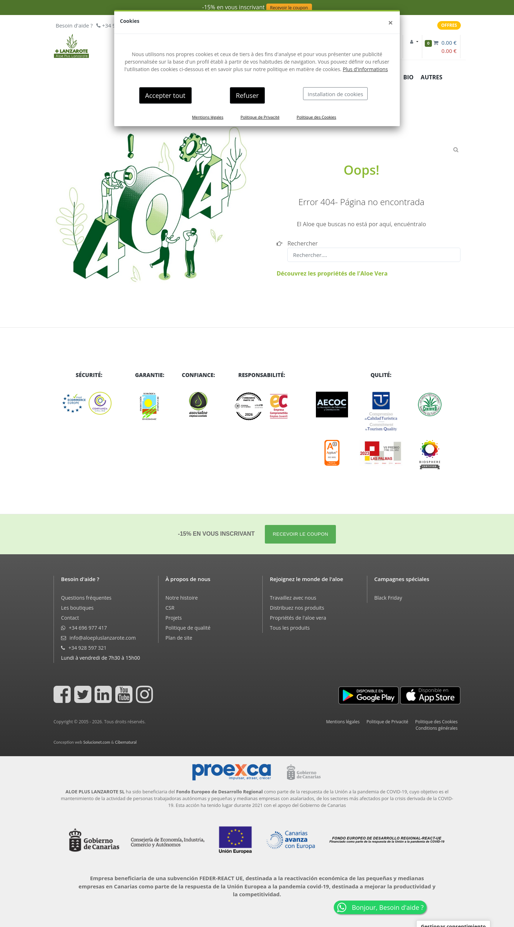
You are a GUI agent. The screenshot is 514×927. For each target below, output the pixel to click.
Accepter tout (165, 95)
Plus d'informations (365, 69)
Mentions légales (207, 117)
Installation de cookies (335, 94)
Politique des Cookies (316, 117)
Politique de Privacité (260, 117)
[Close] (390, 22)
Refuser (247, 95)
